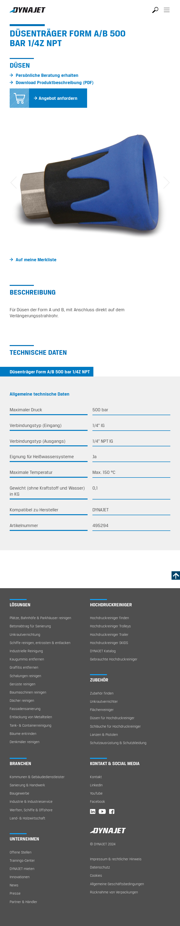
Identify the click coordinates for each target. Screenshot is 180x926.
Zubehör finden (101, 693)
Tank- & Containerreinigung (30, 725)
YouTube (96, 793)
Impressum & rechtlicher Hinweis (116, 859)
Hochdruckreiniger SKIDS (109, 643)
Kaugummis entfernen (27, 659)
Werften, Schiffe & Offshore (31, 810)
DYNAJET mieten (22, 869)
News (14, 885)
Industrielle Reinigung (26, 651)
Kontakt (96, 777)
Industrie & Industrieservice (31, 801)
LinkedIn (96, 785)
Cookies (96, 875)
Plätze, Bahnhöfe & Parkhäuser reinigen (40, 618)
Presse (15, 893)
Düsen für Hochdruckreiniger (112, 718)
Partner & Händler (23, 902)
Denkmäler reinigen (24, 742)
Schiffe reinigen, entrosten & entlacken (40, 643)
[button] (13, 183)
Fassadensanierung (25, 709)
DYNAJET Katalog (103, 651)
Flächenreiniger (102, 710)
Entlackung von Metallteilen (31, 717)
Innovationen (20, 877)
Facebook (97, 801)
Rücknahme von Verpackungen (114, 892)
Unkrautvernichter (104, 701)
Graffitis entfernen (24, 667)
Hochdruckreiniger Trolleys (110, 626)
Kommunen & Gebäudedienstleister (37, 777)
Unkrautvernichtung (25, 634)
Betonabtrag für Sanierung (30, 626)
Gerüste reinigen (22, 684)
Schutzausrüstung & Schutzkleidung (118, 743)
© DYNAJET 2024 (102, 844)
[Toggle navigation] (166, 13)
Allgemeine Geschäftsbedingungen (117, 884)
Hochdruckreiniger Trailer (109, 634)
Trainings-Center (22, 860)
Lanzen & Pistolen (104, 734)
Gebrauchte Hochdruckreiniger (113, 659)
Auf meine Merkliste (36, 259)
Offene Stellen (20, 852)
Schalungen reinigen (25, 676)
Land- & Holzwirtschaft (27, 818)
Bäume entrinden (23, 733)
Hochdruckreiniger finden (109, 618)
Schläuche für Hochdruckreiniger (115, 726)
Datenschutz (100, 867)
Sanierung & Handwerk (27, 785)
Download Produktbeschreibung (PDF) (54, 82)
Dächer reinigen (22, 700)
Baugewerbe (19, 793)
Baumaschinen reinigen (28, 692)
